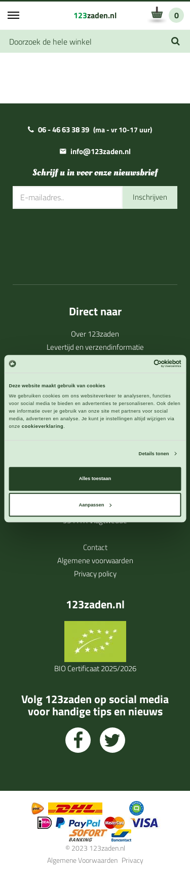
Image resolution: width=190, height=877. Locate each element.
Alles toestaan (95, 479)
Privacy (132, 860)
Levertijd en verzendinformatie (95, 347)
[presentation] (90, 239)
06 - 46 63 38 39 (63, 129)
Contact (95, 547)
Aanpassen (95, 504)
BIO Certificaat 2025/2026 (95, 668)
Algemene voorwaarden (95, 560)
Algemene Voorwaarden (82, 860)
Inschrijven (150, 197)
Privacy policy (95, 573)
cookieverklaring (42, 426)
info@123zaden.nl (100, 151)
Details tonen (154, 453)
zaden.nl (95, 15)
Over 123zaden (95, 334)
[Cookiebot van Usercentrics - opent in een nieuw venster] (137, 364)
